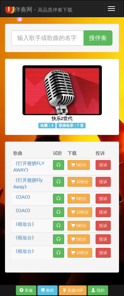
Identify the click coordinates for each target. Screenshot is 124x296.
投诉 (103, 165)
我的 (97, 290)
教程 (47, 290)
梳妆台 (25, 224)
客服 (26, 290)
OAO (23, 197)
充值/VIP (72, 290)
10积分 (80, 182)
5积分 (78, 165)
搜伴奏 (98, 38)
